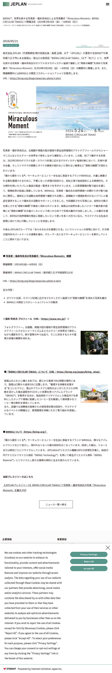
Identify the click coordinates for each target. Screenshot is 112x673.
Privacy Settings (88, 554)
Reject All (89, 561)
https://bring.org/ (34, 431)
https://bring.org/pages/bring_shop (78, 371)
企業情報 (7, 539)
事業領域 (61, 539)
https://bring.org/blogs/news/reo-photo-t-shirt (35, 78)
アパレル (84, 45)
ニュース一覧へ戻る (56, 504)
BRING (101, 45)
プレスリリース (11, 45)
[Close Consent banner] (108, 547)
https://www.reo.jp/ (53, 318)
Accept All (89, 568)
